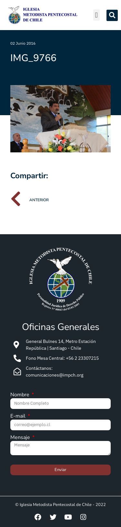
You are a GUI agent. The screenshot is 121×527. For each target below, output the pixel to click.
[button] (96, 15)
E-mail (18, 416)
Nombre (20, 395)
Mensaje (20, 438)
